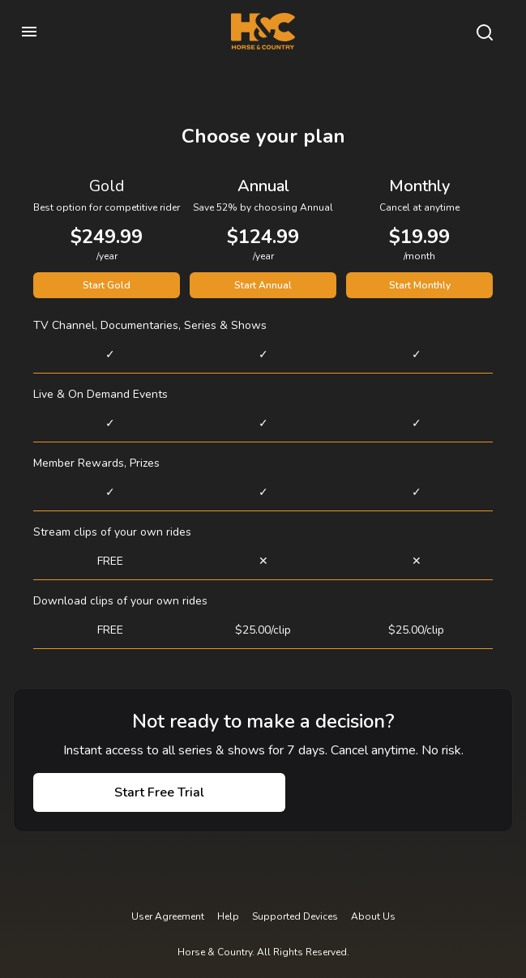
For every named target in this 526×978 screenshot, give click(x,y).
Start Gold (106, 285)
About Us (373, 916)
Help (228, 916)
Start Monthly (420, 285)
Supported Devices (295, 916)
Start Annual (263, 285)
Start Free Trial (159, 792)
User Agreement (167, 916)
